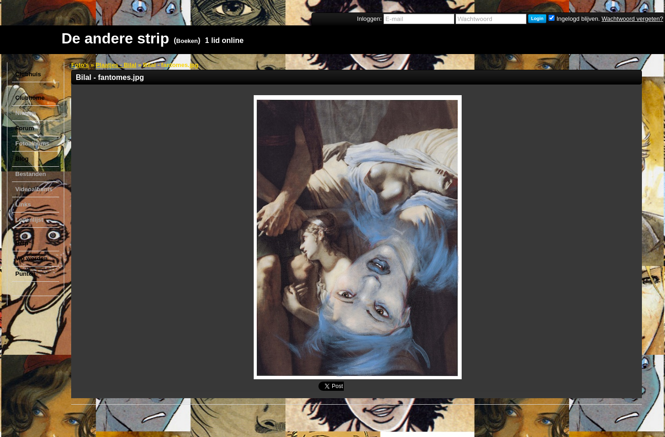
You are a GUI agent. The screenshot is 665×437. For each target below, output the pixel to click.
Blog (22, 158)
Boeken (187, 40)
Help (21, 243)
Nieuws (26, 112)
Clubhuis (28, 74)
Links (23, 204)
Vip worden (31, 258)
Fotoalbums (32, 143)
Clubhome (30, 97)
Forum (24, 128)
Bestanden (30, 173)
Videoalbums (34, 189)
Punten (25, 273)
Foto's (80, 64)
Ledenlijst (29, 219)
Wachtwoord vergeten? (632, 18)
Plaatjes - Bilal (116, 64)
